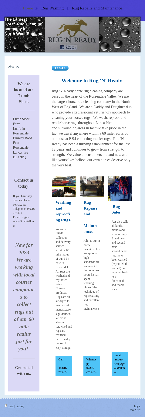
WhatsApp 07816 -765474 (91, 366)
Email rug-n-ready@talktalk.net (119, 364)
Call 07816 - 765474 (63, 366)
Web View (135, 409)
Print (9, 406)
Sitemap (20, 406)
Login (137, 406)
